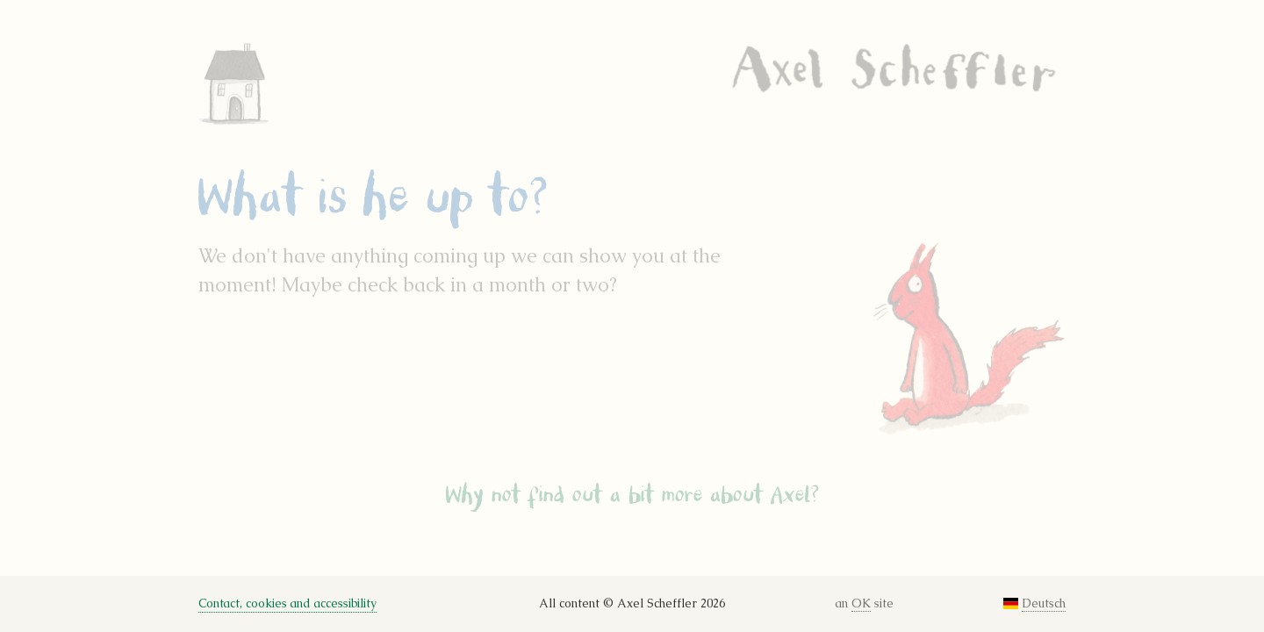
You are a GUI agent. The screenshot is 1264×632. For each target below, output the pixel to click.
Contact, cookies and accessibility (287, 603)
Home (258, 84)
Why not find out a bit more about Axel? (632, 495)
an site (865, 604)
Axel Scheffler (894, 68)
